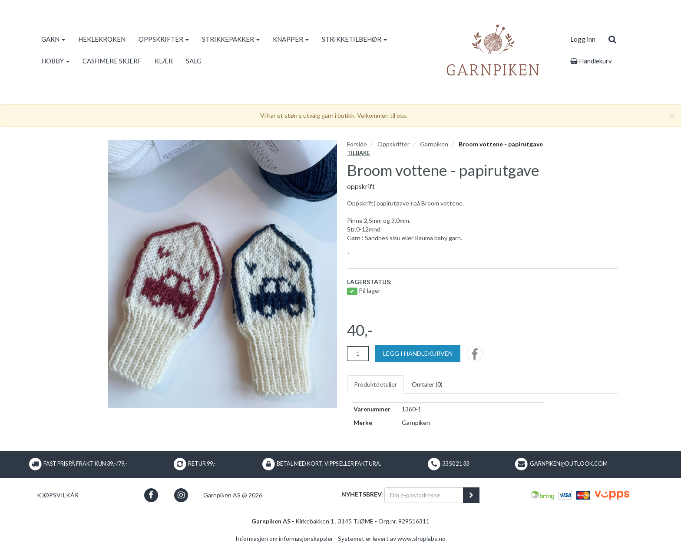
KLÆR (164, 61)
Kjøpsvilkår (58, 495)
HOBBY (55, 61)
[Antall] (358, 353)
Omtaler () (427, 384)
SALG (194, 61)
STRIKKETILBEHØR (354, 39)
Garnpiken (434, 144)
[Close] (671, 114)
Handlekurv (591, 61)
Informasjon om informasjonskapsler (284, 538)
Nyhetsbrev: (362, 494)
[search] (612, 39)
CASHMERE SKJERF (112, 61)
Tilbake (358, 153)
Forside (357, 144)
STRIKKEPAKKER (231, 39)
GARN (53, 39)
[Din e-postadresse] (423, 495)
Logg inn (582, 39)
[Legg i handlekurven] (417, 353)
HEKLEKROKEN (102, 39)
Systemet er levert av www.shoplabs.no (392, 538)
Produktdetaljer (375, 384)
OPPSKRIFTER (164, 39)
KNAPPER (291, 39)
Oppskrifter (393, 144)
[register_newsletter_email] (471, 495)
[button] (150, 495)
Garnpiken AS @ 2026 (232, 495)
